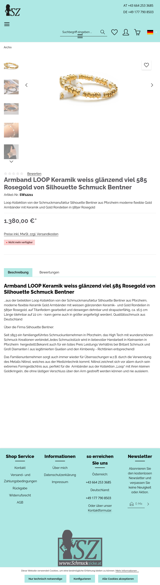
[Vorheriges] (27, 85)
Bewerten (34, 173)
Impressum (60, 482)
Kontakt (20, 467)
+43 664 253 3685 (98, 482)
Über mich (60, 467)
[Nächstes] (152, 85)
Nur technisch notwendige (43, 578)
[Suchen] (102, 32)
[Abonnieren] (148, 504)
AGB (20, 502)
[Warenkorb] (137, 32)
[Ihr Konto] (126, 32)
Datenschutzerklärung (60, 475)
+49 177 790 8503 (98, 498)
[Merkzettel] (114, 32)
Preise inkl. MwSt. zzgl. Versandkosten (31, 234)
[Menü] (7, 25)
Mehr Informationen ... (125, 570)
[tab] (18, 272)
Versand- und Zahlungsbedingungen (20, 478)
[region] (80, 110)
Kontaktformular (100, 510)
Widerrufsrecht (20, 495)
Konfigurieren (82, 578)
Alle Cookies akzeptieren (120, 578)
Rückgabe (20, 488)
